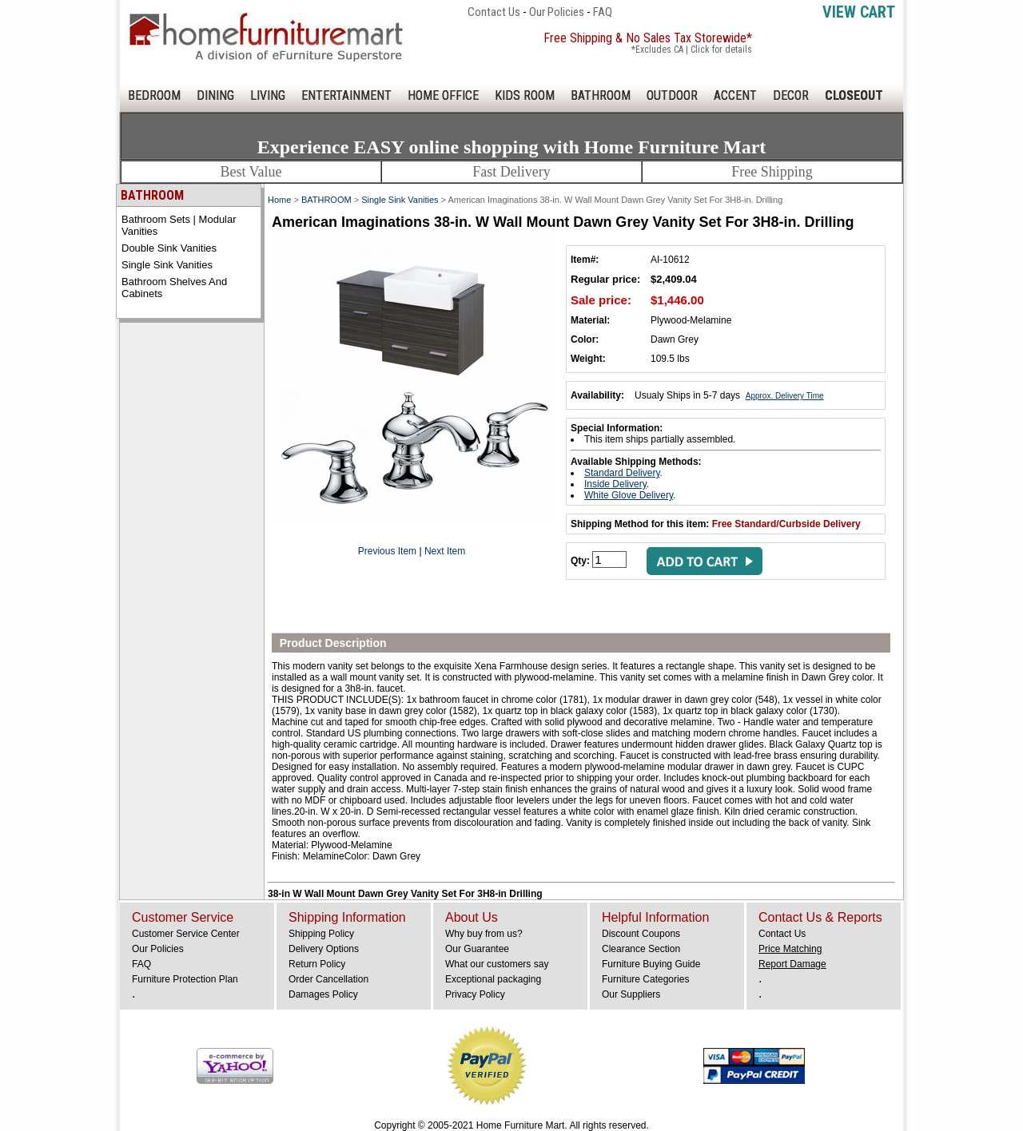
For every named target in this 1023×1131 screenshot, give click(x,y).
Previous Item (387, 551)
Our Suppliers (631, 994)
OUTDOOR (672, 95)
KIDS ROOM (525, 95)
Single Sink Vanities (167, 265)
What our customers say (496, 964)
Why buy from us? (484, 933)
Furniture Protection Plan (185, 979)
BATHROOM (601, 95)
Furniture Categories (645, 979)
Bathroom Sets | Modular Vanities (179, 225)
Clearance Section (641, 948)
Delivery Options (324, 948)
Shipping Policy (321, 933)
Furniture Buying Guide (651, 964)
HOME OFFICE (443, 95)
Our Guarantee (477, 948)
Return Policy (317, 964)
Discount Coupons (641, 933)
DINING (215, 95)
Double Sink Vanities (169, 248)
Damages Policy (323, 994)
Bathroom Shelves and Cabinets (174, 288)
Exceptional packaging (493, 979)
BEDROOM (154, 95)
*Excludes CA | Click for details (691, 49)
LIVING (267, 95)
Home (279, 199)
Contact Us (494, 12)
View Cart (858, 12)
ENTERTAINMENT (346, 95)
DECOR (791, 95)
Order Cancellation (328, 979)
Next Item (444, 551)
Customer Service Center (186, 933)
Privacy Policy (475, 994)
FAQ (602, 12)
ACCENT (735, 95)
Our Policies (556, 12)
